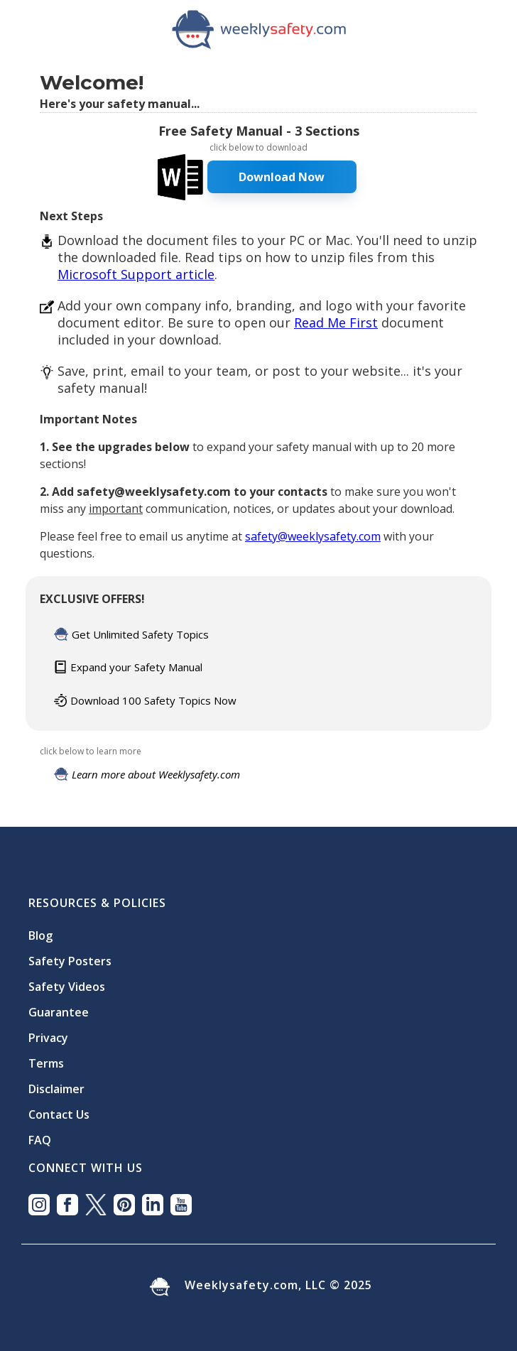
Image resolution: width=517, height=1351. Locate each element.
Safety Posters (69, 961)
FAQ (39, 1140)
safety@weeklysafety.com (313, 536)
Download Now (282, 177)
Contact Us (58, 1114)
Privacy (48, 1038)
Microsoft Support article (136, 274)
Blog (40, 935)
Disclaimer (56, 1089)
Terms (46, 1063)
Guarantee (58, 1012)
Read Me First (336, 322)
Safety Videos (66, 986)
